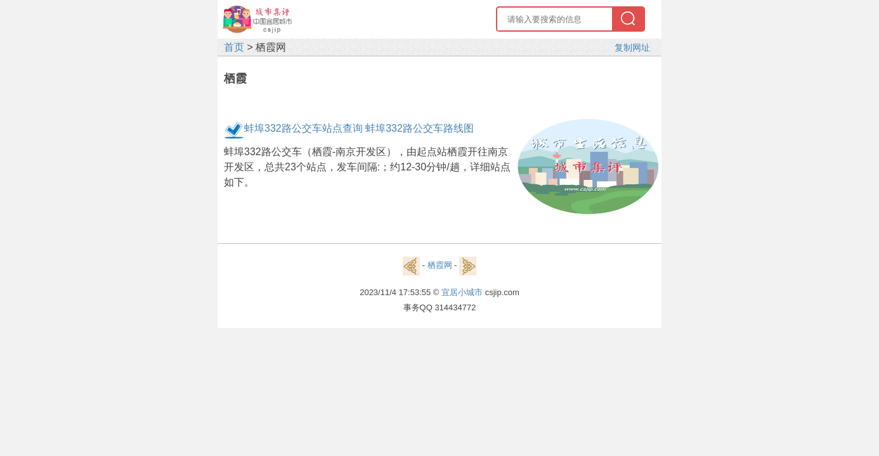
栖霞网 (439, 265)
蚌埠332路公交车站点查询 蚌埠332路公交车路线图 (359, 128)
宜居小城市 (462, 292)
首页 (234, 47)
